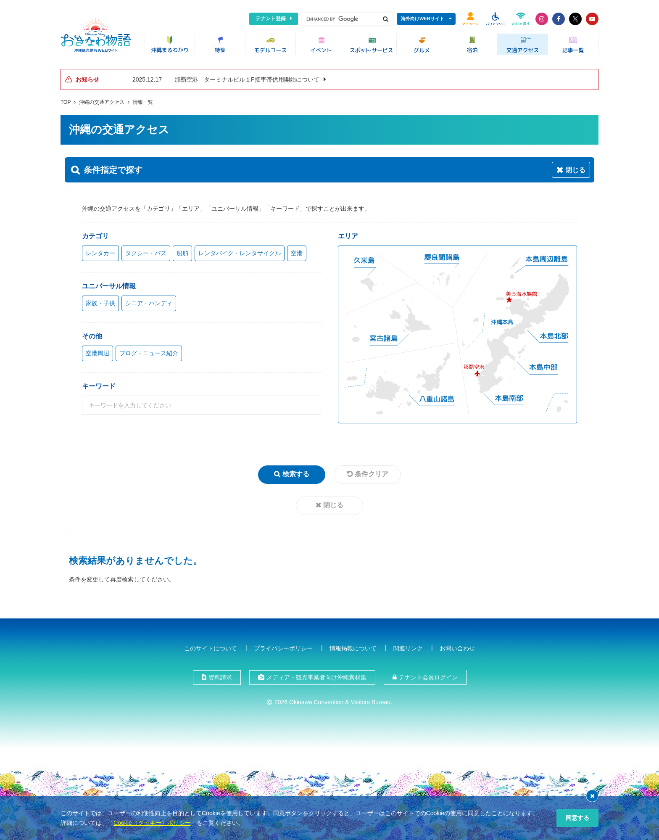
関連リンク (408, 646)
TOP (66, 100)
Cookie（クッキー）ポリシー (152, 822)
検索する (295, 472)
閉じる (333, 503)
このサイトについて (210, 646)
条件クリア (371, 472)
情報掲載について (353, 646)
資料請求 (220, 675)
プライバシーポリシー (283, 646)
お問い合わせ (457, 646)
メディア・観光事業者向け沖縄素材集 (316, 675)
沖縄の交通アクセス (101, 100)
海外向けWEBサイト (422, 18)
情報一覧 (143, 100)
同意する (577, 817)
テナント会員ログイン (428, 675)
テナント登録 (271, 18)
